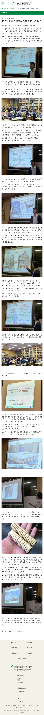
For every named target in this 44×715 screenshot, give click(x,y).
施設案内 (14, 653)
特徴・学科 (14, 647)
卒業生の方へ (22, 688)
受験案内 (29, 642)
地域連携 (29, 653)
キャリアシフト (22, 658)
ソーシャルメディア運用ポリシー (27, 705)
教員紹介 (29, 647)
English (21, 701)
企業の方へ (22, 691)
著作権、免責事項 (11, 705)
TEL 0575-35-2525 (22, 670)
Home (4, 8)
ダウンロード (22, 698)
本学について (14, 642)
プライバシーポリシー (22, 707)
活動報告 (12, 8)
